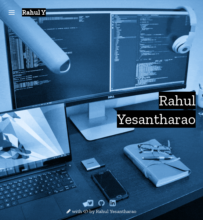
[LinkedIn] (113, 204)
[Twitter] (91, 204)
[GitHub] (102, 204)
